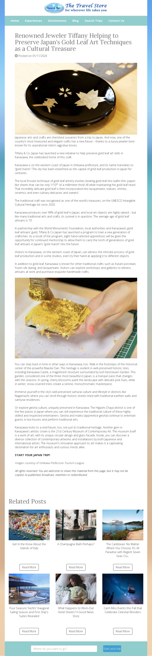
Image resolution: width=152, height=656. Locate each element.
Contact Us (116, 21)
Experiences (33, 21)
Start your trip (112, 648)
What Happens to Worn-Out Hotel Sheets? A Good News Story (76, 596)
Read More (29, 567)
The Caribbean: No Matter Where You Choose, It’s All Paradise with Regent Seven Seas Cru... (122, 534)
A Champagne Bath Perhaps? (76, 528)
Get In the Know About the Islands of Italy (29, 530)
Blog (75, 21)
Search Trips (94, 21)
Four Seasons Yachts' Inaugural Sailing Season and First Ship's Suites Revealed (29, 596)
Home (15, 21)
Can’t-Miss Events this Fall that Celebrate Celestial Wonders (122, 594)
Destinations (57, 21)
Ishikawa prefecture (85, 165)
